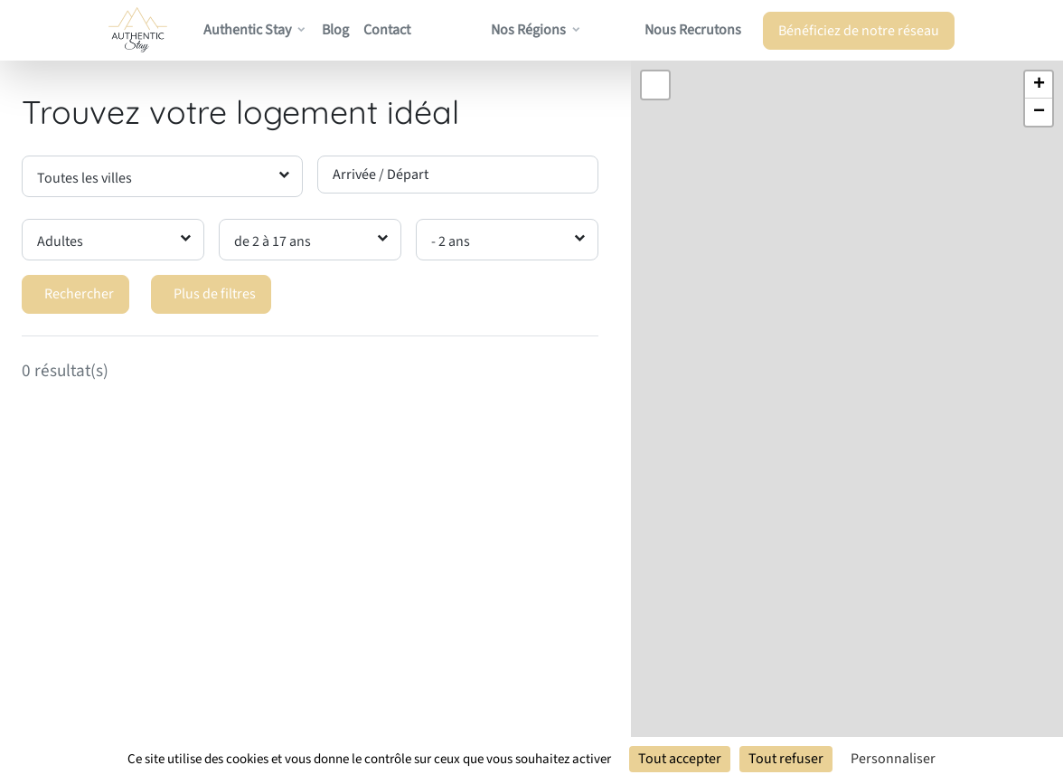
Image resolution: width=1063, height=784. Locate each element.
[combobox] (162, 176)
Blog (335, 30)
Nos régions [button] (528, 30)
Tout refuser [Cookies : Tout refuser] (785, 759)
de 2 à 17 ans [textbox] (272, 241)
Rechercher (79, 294)
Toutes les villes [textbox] (84, 178)
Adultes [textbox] (60, 241)
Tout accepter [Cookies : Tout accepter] (679, 759)
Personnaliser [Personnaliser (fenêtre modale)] (893, 759)
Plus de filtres (215, 294)
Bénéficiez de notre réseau (858, 31)
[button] (1038, 85)
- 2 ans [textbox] (450, 241)
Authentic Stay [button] (247, 30)
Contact (386, 30)
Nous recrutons (692, 30)
